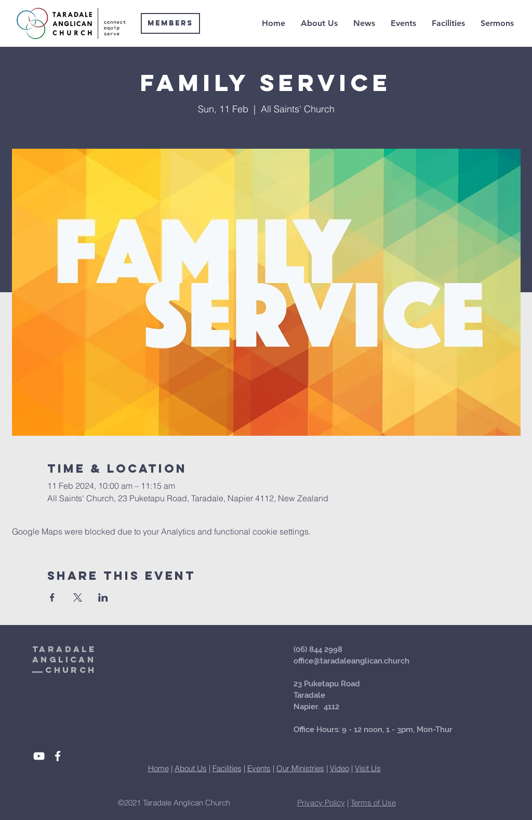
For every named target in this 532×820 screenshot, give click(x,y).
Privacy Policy (321, 803)
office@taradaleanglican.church (351, 661)
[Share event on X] (78, 597)
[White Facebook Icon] (57, 756)
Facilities (227, 768)
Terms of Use (373, 803)
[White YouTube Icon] (39, 756)
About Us (191, 768)
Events (259, 768)
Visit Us (368, 768)
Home (158, 768)
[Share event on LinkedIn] (103, 597)
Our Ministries (300, 768)
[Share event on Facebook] (52, 597)
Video (339, 768)
